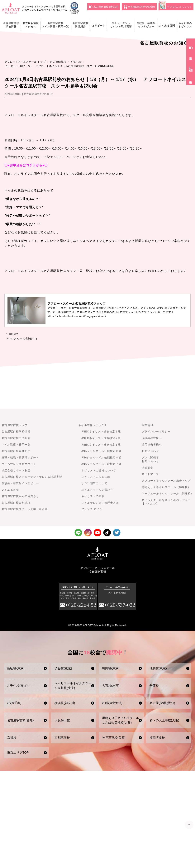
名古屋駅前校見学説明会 (139, 7)
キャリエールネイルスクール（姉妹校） (167, 493)
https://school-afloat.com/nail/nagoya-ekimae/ (76, 316)
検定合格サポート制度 (16, 470)
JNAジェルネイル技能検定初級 (101, 450)
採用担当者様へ (152, 444)
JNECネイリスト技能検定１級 (101, 444)
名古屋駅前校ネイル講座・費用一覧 (55, 25)
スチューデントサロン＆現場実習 (121, 25)
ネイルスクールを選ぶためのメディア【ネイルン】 (166, 501)
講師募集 (147, 467)
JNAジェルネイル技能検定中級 (101, 457)
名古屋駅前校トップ (14, 425)
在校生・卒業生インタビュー (146, 25)
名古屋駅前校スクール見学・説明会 (25, 509)
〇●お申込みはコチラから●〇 (26, 165)
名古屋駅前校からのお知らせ (20, 496)
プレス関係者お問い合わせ (150, 459)
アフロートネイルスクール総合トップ (166, 480)
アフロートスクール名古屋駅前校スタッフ (76, 303)
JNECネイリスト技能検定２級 (101, 438)
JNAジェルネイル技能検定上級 (101, 463)
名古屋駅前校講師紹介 (80, 25)
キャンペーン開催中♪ (21, 338)
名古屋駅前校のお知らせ (38, 93)
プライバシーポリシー (156, 431)
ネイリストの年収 (92, 496)
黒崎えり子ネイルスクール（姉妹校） (166, 487)
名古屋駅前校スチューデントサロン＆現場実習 (32, 476)
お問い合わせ (150, 450)
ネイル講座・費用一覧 (16, 444)
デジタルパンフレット (175, 6)
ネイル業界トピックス (185, 25)
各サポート (98, 25)
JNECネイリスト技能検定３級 (101, 431)
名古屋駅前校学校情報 (11, 25)
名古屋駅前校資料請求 (103, 7)
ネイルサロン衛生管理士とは (100, 502)
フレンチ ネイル (91, 509)
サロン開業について (94, 483)
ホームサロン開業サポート (19, 463)
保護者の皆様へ (152, 438)
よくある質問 (167, 25)
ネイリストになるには (95, 476)
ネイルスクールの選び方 (97, 489)
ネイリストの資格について (98, 470)
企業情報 (147, 425)
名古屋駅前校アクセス (31, 25)
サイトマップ (150, 474)
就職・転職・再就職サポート (20, 457)
